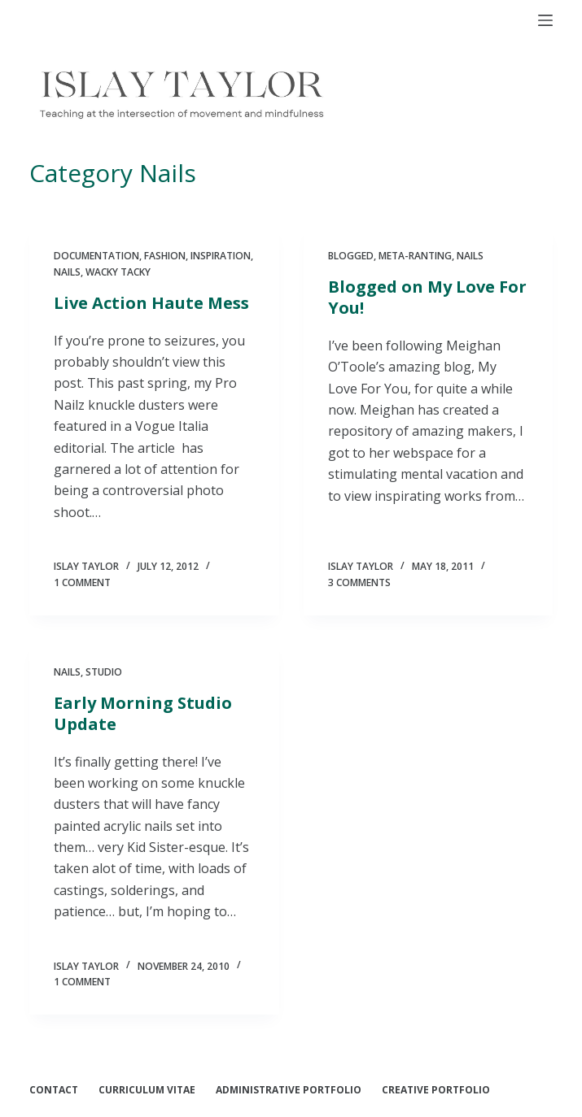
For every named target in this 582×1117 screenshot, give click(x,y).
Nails (67, 272)
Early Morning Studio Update (143, 713)
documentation (96, 256)
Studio (103, 672)
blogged (351, 256)
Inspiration (220, 256)
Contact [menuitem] (53, 1090)
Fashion (165, 256)
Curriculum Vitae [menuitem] (146, 1090)
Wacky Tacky (118, 272)
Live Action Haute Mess (151, 303)
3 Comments (359, 582)
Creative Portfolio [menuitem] (436, 1090)
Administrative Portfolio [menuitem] (288, 1090)
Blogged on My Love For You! (427, 297)
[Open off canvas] (545, 20)
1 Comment (82, 582)
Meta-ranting (415, 256)
